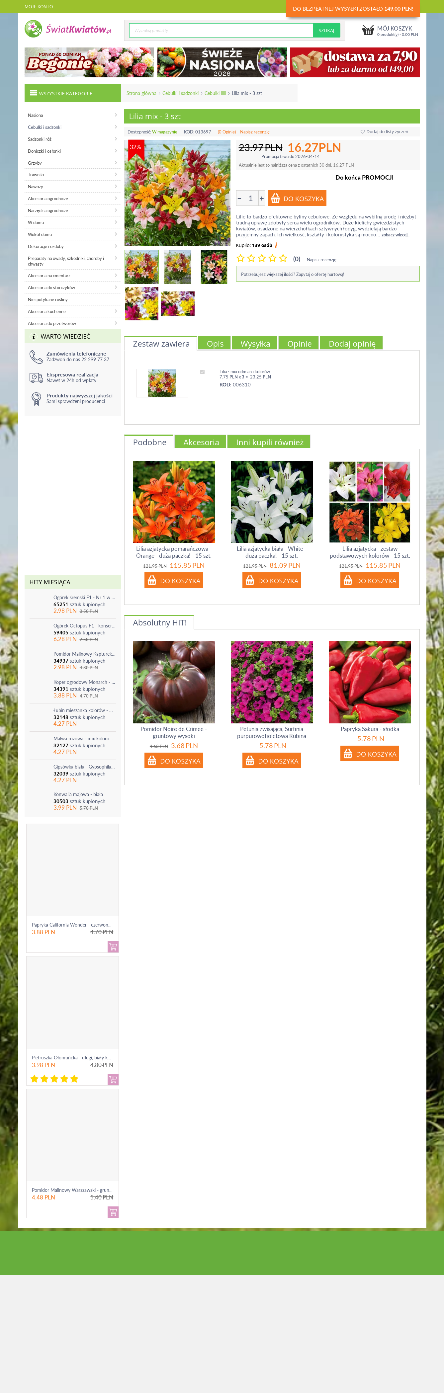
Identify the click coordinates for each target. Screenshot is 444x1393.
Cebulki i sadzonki (180, 93)
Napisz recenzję (255, 131)
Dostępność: (139, 131)
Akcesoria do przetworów (52, 323)
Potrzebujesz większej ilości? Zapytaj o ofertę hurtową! (292, 274)
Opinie (299, 343)
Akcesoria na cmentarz (49, 275)
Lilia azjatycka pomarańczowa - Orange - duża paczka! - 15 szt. (174, 552)
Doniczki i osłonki (44, 151)
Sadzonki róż (39, 139)
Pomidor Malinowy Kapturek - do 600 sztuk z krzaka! (84, 654)
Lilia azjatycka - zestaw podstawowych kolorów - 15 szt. (370, 552)
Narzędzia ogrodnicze (48, 210)
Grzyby (35, 163)
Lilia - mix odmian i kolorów (245, 371)
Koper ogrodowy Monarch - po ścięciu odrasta (84, 682)
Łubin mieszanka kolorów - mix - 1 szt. (84, 710)
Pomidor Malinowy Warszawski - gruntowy (76, 1190)
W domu (36, 222)
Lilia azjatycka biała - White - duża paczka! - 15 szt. (272, 552)
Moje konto (39, 6)
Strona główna (141, 93)
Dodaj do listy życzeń (384, 131)
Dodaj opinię (352, 343)
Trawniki (36, 174)
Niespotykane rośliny (48, 299)
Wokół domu (40, 234)
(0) (296, 259)
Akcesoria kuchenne (47, 311)
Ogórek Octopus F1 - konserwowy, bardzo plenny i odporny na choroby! (84, 625)
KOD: (189, 131)
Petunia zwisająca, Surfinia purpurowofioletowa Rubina (271, 732)
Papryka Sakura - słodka (370, 728)
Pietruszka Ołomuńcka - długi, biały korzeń (75, 1057)
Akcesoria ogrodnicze (48, 198)
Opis (215, 343)
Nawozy (35, 186)
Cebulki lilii (215, 93)
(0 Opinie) (227, 131)
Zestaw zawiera (161, 343)
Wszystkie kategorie (61, 92)
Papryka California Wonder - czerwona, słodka (79, 925)
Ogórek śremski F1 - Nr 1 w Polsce (84, 597)
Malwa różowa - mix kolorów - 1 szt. (84, 738)
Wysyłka (256, 343)
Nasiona (35, 115)
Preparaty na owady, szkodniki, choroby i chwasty (66, 261)
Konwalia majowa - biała (78, 794)
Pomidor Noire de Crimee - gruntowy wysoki (173, 732)
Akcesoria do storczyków (51, 287)
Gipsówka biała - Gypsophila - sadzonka (84, 767)
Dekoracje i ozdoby (46, 246)
